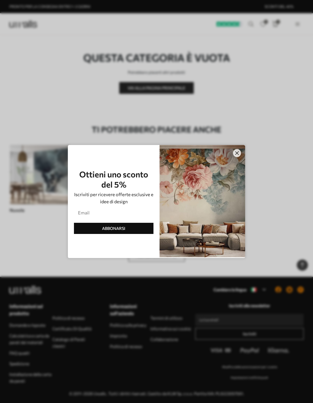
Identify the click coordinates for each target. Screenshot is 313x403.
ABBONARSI (113, 228)
